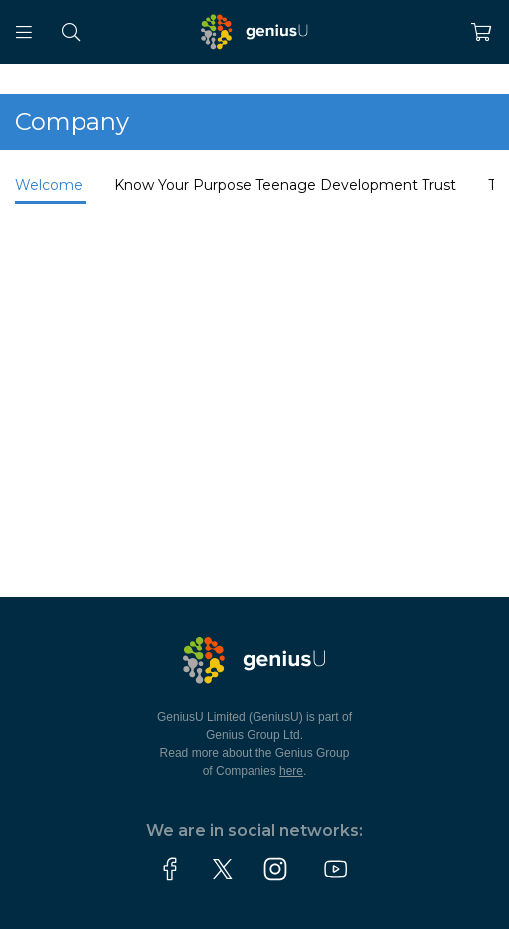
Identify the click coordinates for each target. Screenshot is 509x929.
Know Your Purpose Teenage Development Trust (285, 185)
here (291, 771)
